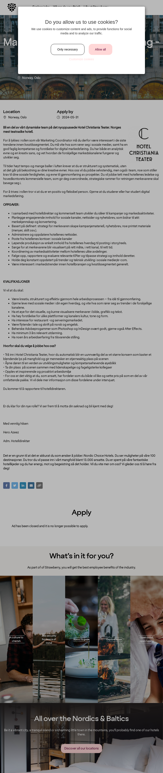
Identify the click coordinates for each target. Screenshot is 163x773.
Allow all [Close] (100, 49)
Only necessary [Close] (67, 49)
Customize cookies (81, 59)
